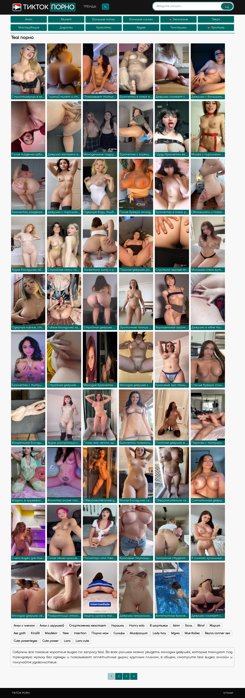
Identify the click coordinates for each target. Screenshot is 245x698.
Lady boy (159, 633)
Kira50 (35, 633)
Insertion (80, 633)
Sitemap (228, 693)
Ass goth (20, 633)
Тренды (89, 6)
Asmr (176, 625)
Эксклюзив (178, 19)
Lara (67, 641)
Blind (200, 625)
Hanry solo (137, 625)
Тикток (43, 7)
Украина (117, 625)
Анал (28, 19)
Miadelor (51, 633)
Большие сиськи (141, 19)
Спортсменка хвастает (87, 625)
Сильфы (119, 633)
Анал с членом (24, 625)
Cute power (50, 641)
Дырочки (66, 27)
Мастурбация (28, 27)
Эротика (215, 27)
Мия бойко (192, 633)
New (66, 633)
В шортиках (159, 625)
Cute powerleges (25, 641)
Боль (188, 625)
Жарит (214, 625)
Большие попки (103, 19)
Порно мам (100, 633)
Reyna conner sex (217, 633)
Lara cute (82, 641)
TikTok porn (21, 693)
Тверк (216, 19)
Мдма (175, 633)
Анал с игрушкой (52, 625)
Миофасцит (139, 633)
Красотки (103, 27)
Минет (66, 19)
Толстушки (178, 27)
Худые (141, 27)
